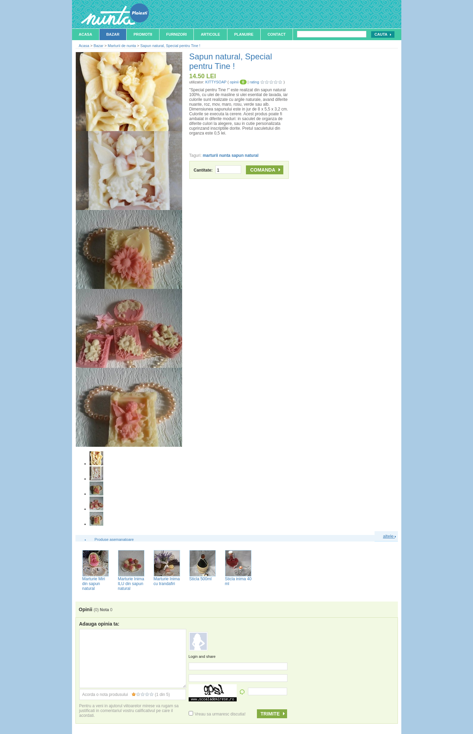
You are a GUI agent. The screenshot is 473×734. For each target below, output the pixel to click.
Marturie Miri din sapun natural (93, 583)
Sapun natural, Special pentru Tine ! (170, 46)
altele (389, 536)
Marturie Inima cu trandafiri (167, 581)
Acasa (85, 34)
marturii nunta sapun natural (231, 155)
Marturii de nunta (122, 46)
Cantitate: (217, 170)
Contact (277, 34)
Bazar (113, 34)
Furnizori (176, 34)
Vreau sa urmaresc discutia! (217, 714)
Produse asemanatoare (114, 539)
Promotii (142, 34)
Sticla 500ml (200, 578)
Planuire (243, 34)
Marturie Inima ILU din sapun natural (131, 583)
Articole (210, 34)
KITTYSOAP (216, 82)
